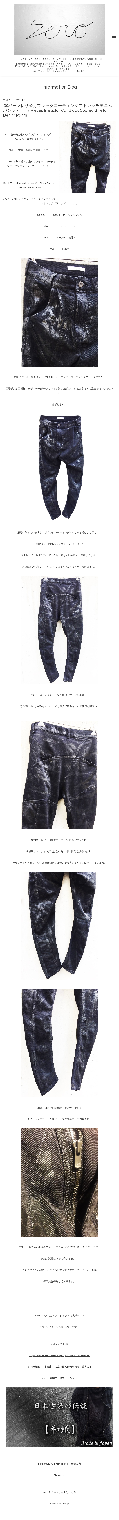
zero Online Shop (59, 1503)
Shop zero (59, 1475)
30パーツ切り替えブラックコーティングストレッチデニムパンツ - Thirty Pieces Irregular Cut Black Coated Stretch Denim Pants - (57, 110)
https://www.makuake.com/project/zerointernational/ (59, 1355)
